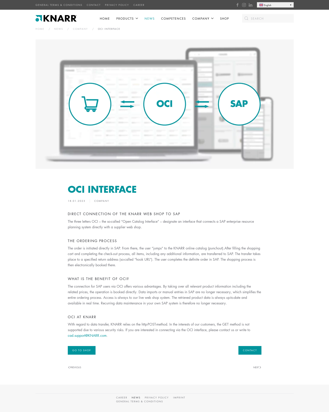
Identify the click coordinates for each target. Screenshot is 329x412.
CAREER (139, 4)
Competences (173, 18)
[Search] (268, 18)
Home (105, 18)
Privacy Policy (117, 4)
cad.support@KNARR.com (87, 335)
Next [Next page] (257, 367)
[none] (275, 5)
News (150, 18)
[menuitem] (275, 5)
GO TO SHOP (81, 350)
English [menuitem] (267, 5)
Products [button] (127, 18)
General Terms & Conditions (59, 4)
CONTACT (94, 4)
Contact (250, 350)
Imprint (179, 397)
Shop (224, 18)
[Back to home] (57, 18)
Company (101, 200)
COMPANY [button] (203, 18)
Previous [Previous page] (74, 367)
